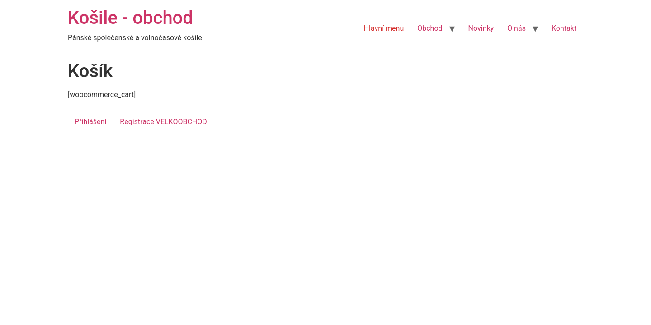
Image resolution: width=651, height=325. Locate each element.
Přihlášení (90, 121)
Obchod (429, 28)
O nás (516, 28)
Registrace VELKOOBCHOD (163, 121)
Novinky (481, 28)
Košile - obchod (130, 17)
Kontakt (564, 28)
